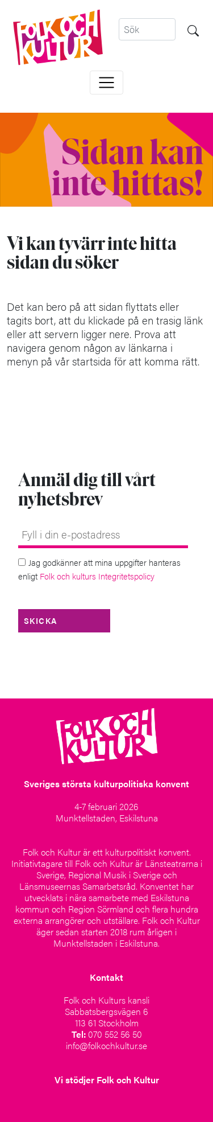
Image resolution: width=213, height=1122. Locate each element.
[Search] (147, 29)
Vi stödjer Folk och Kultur (107, 1079)
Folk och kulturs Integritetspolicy (97, 576)
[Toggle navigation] (106, 82)
